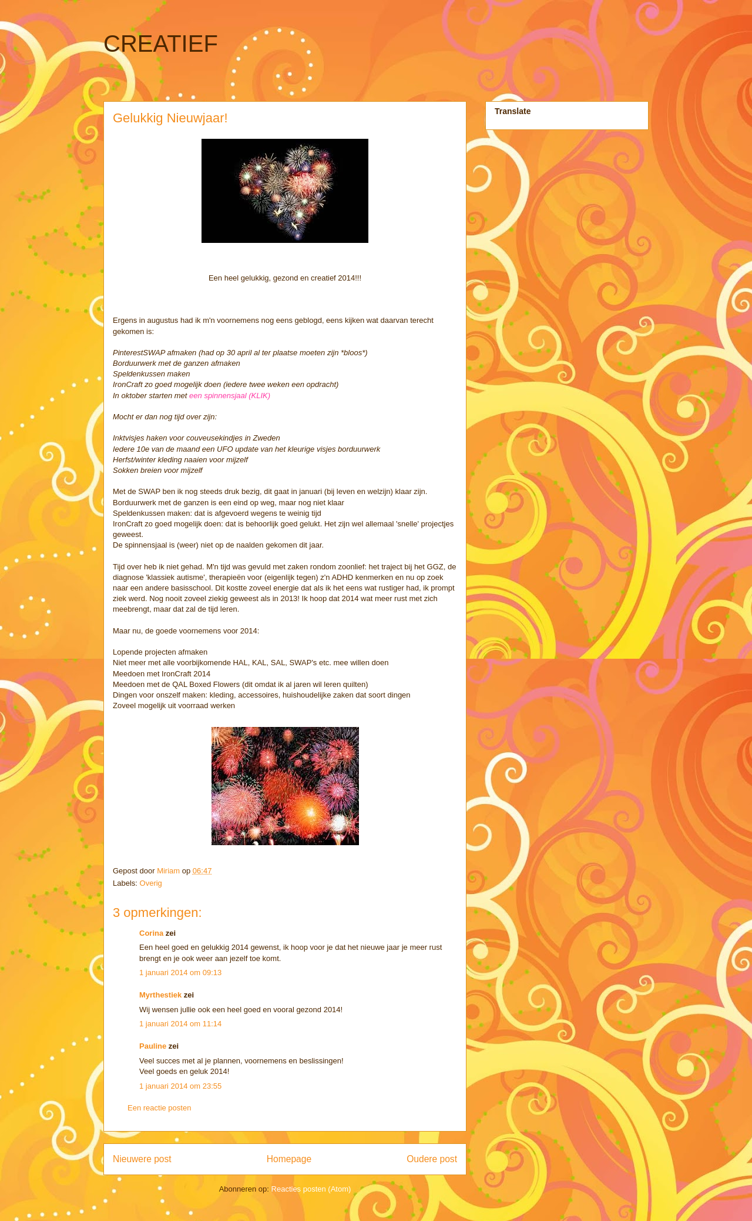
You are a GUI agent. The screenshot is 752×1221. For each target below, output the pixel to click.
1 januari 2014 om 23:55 (180, 1086)
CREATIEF (160, 43)
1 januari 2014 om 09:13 (180, 972)
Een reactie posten (159, 1107)
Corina (151, 933)
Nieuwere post (142, 1159)
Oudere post (432, 1159)
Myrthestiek (160, 994)
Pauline (152, 1046)
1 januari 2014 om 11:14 (180, 1023)
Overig (151, 883)
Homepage (289, 1159)
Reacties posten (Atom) (311, 1189)
